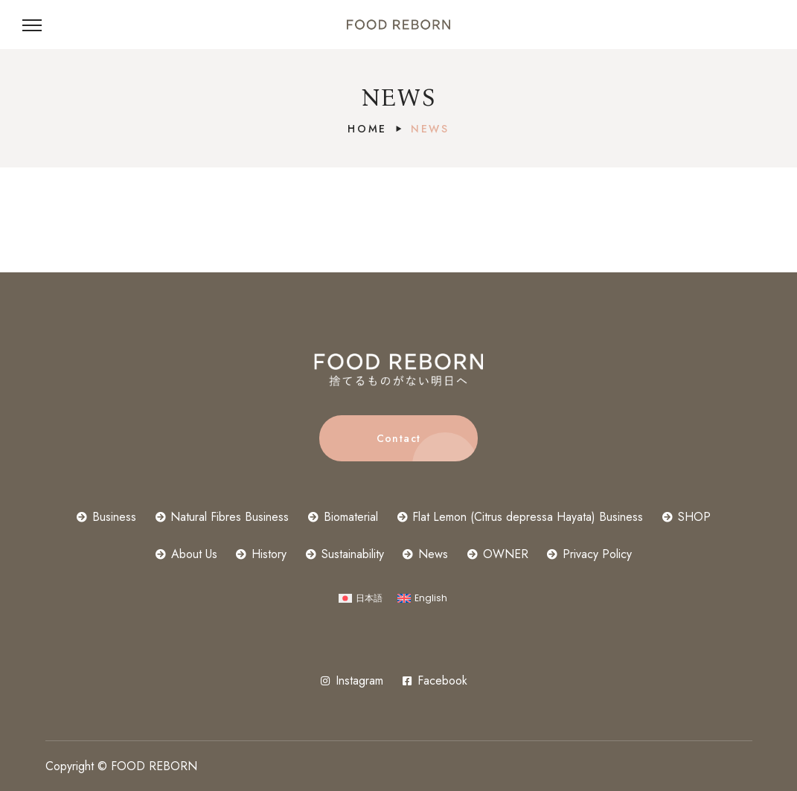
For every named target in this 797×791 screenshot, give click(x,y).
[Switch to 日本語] (360, 598)
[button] (398, 438)
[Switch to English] (422, 598)
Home (367, 128)
